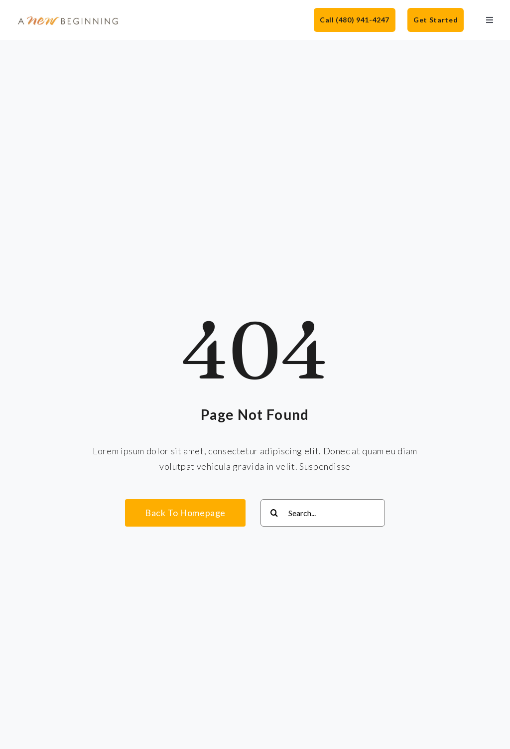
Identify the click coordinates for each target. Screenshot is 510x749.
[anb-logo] (68, 19)
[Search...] (322, 513)
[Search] (274, 513)
